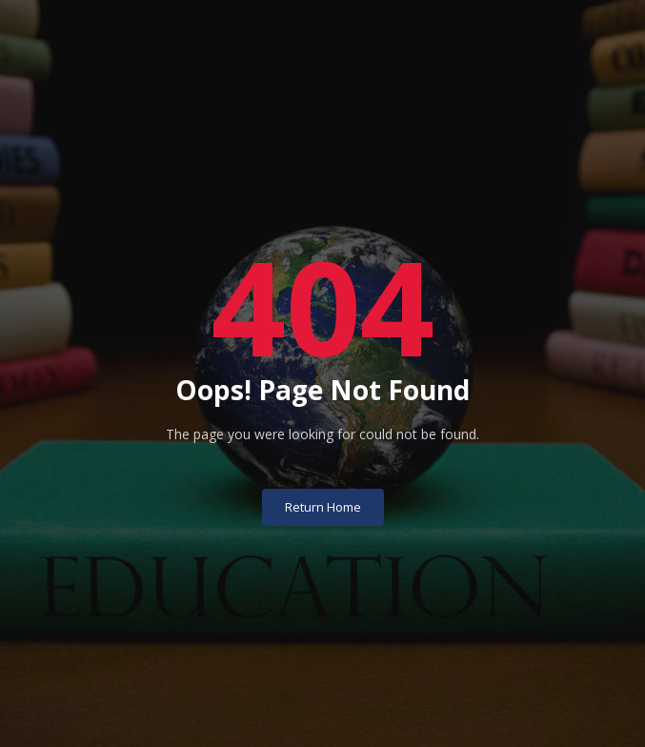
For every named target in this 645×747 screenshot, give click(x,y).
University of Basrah (322, 716)
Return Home (323, 476)
